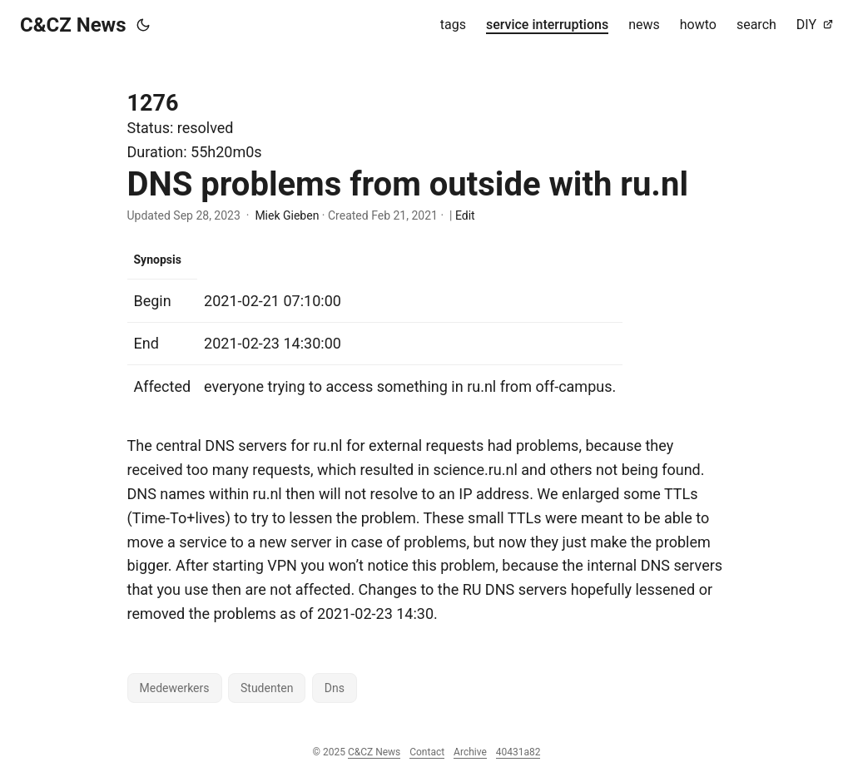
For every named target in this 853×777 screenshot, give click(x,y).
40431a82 (518, 752)
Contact (426, 752)
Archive (470, 752)
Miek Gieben (287, 215)
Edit (465, 215)
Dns (335, 688)
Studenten (267, 688)
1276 (153, 103)
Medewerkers (175, 688)
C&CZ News (73, 25)
